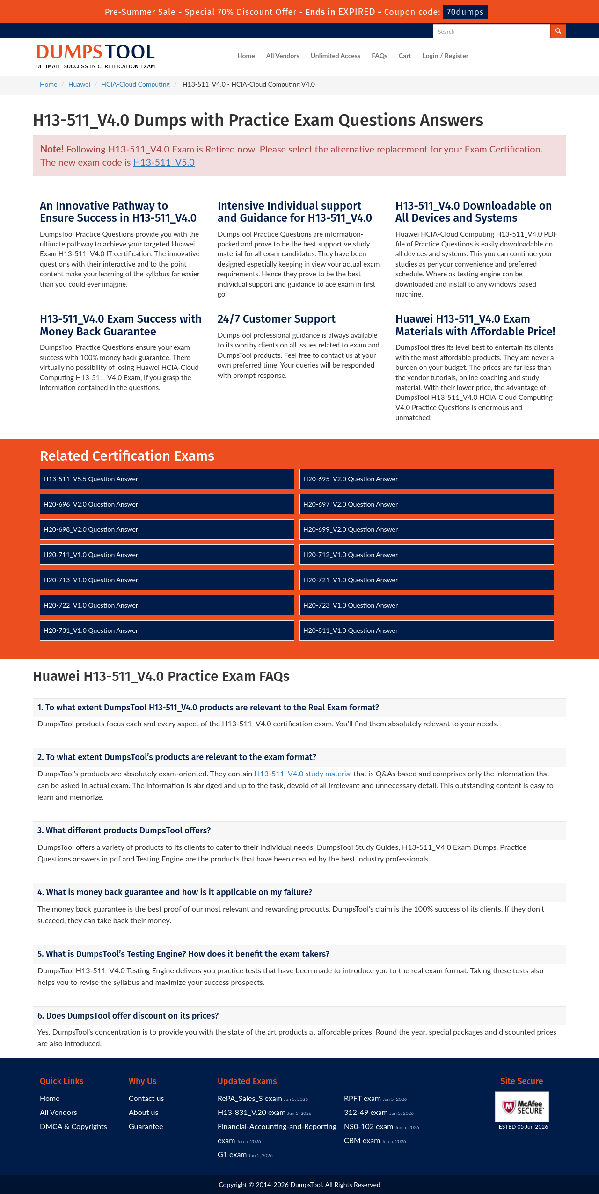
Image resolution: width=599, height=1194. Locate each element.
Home (246, 55)
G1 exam (232, 1154)
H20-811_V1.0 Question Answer (350, 630)
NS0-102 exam (368, 1126)
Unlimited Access (335, 55)
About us (143, 1111)
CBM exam (362, 1140)
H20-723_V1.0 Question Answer (350, 605)
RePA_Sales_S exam (250, 1097)
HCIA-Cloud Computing (135, 84)
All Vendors (283, 55)
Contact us (146, 1097)
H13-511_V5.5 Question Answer (91, 479)
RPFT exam (362, 1097)
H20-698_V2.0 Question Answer (91, 529)
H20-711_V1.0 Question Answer (91, 554)
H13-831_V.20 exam (251, 1111)
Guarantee (146, 1126)
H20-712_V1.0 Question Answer (350, 554)
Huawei (79, 84)
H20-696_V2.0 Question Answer (91, 504)
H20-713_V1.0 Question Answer (91, 580)
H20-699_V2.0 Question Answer (350, 529)
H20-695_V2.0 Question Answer (350, 479)
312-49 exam (366, 1111)
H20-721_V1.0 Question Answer (350, 580)
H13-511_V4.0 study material (302, 773)
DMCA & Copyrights (73, 1126)
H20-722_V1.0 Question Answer (91, 605)
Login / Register (445, 55)
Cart (405, 55)
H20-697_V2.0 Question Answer (350, 504)
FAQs (379, 55)
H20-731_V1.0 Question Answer (91, 630)
